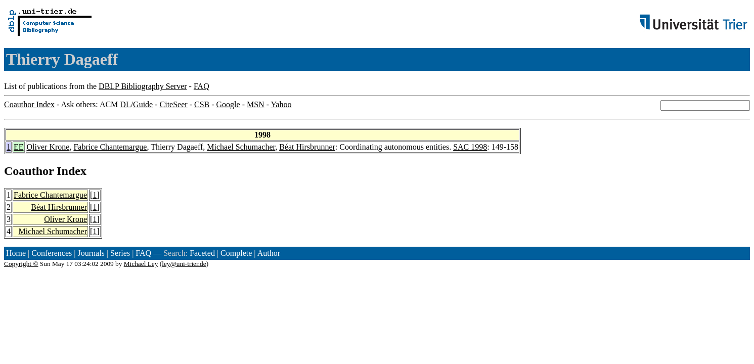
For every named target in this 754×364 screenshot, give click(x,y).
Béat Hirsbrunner (307, 147)
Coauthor (29, 170)
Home (16, 253)
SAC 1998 (470, 147)
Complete (236, 253)
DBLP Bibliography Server (143, 86)
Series (120, 253)
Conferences (51, 253)
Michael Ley (141, 263)
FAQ (201, 86)
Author (268, 253)
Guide (143, 104)
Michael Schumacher (241, 147)
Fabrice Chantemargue (110, 147)
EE (19, 147)
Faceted (202, 253)
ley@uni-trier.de (184, 263)
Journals (90, 253)
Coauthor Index (29, 104)
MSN (255, 104)
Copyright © (21, 263)
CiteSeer (174, 104)
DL (125, 104)
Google (228, 104)
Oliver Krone (48, 147)
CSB (201, 104)
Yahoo (281, 104)
